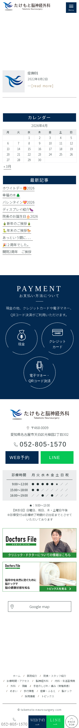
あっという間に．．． (18, 237)
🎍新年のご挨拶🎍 (17, 223)
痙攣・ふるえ (47, 691)
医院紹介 (32, 675)
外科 (13, 686)
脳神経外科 (42, 681)
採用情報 (30, 696)
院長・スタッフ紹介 (54, 675)
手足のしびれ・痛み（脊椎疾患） (52, 686)
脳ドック (67, 691)
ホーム (16, 675)
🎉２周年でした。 (16, 244)
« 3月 (7, 166)
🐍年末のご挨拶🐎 (17, 230)
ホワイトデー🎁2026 (19, 188)
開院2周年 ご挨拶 (17, 251)
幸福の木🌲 (11, 194)
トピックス (48, 696)
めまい (13, 691)
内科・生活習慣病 (65, 681)
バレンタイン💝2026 (19, 202)
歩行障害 (29, 691)
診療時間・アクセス (18, 681)
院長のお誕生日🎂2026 (20, 216)
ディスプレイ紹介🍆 (18, 209)
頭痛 (24, 686)
